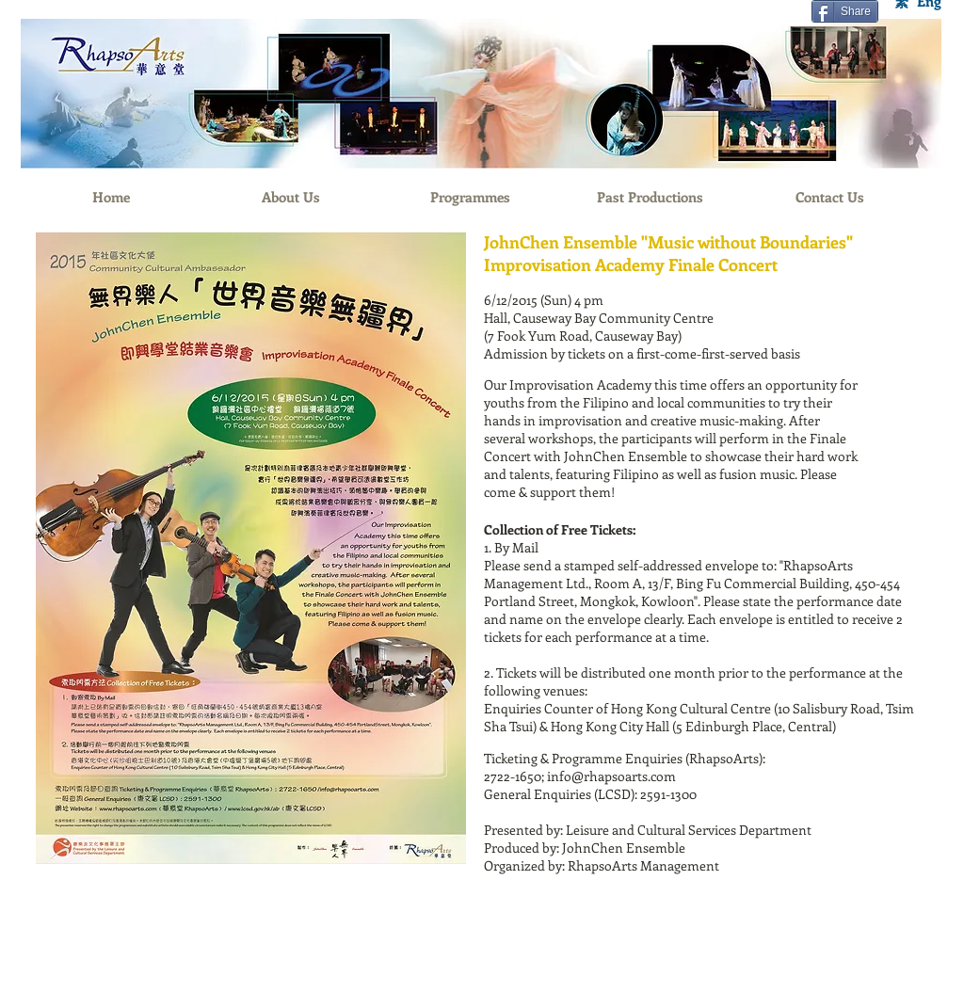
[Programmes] (470, 197)
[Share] (844, 11)
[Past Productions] (650, 197)
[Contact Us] (830, 197)
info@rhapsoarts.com (611, 776)
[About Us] (290, 197)
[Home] (111, 197)
